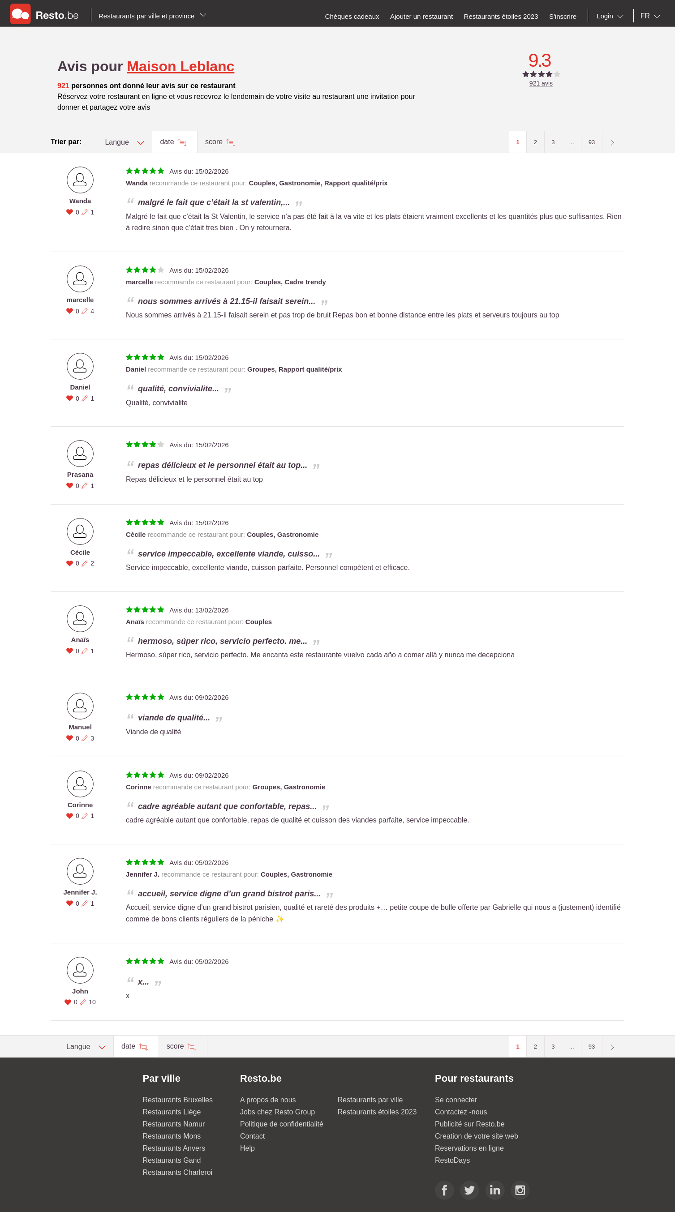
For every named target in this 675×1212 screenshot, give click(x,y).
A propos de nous (268, 1100)
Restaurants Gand (172, 1160)
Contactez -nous (461, 1112)
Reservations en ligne (469, 1148)
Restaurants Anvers (174, 1148)
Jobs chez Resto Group (277, 1112)
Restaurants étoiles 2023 (377, 1112)
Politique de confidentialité (281, 1124)
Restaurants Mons (172, 1136)
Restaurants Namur (174, 1124)
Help (247, 1148)
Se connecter (456, 1100)
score (215, 142)
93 (592, 142)
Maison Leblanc (180, 66)
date (168, 142)
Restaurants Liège (172, 1112)
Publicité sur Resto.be (470, 1124)
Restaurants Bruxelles (178, 1100)
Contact (252, 1136)
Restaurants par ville (370, 1100)
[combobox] (612, 16)
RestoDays (452, 1160)
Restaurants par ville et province (152, 16)
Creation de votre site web (476, 1136)
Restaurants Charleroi (178, 1172)
